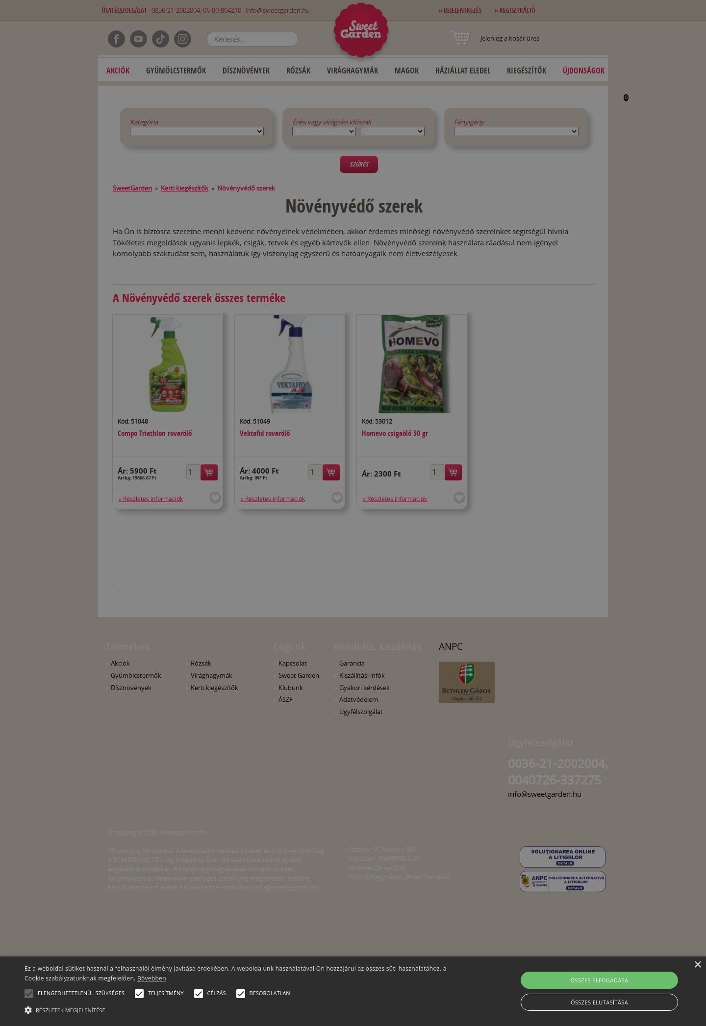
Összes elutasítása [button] (599, 1002)
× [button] (697, 965)
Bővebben (151, 978)
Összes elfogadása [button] (600, 980)
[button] (29, 993)
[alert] (353, 513)
